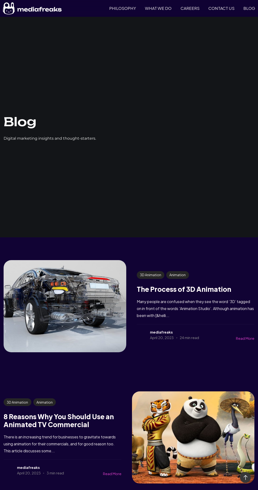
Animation (177, 275)
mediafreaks (161, 332)
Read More (245, 338)
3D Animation (150, 275)
